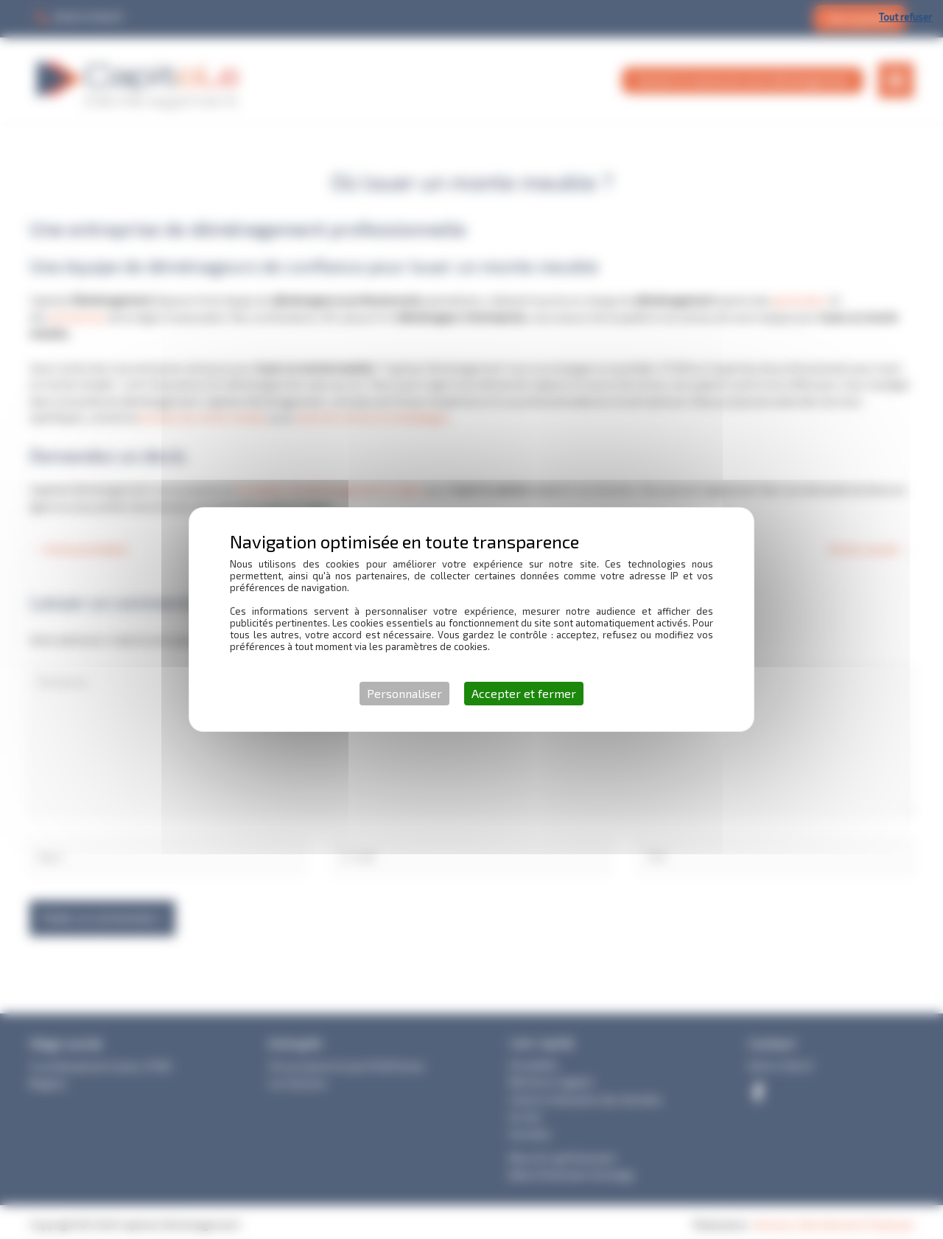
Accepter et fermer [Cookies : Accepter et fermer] (524, 693)
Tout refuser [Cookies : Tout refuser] (905, 17)
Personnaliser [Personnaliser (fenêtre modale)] (404, 693)
